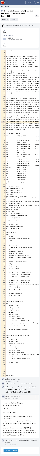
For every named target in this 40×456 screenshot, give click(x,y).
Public (15, 20)
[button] (38, 2)
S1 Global (29, 384)
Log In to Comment (11, 450)
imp (6, 440)
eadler (15, 25)
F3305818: (10, 38)
